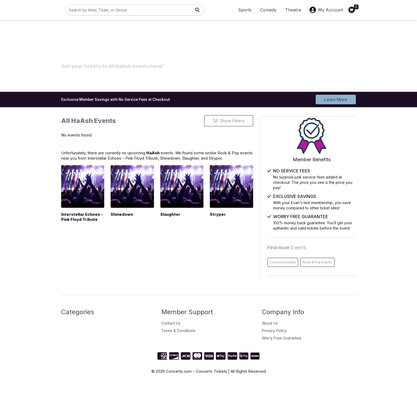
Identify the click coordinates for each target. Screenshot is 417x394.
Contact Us (171, 333)
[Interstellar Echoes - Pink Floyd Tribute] (85, 190)
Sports (245, 10)
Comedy (268, 10)
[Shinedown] (140, 190)
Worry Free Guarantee (281, 348)
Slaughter (223, 161)
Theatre (293, 10)
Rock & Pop (250, 155)
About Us (270, 333)
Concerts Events (306, 261)
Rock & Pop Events (307, 272)
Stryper (252, 161)
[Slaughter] (194, 190)
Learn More (335, 99)
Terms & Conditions (178, 340)
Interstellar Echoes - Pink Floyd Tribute (146, 161)
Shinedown (200, 161)
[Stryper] (249, 190)
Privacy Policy (274, 340)
